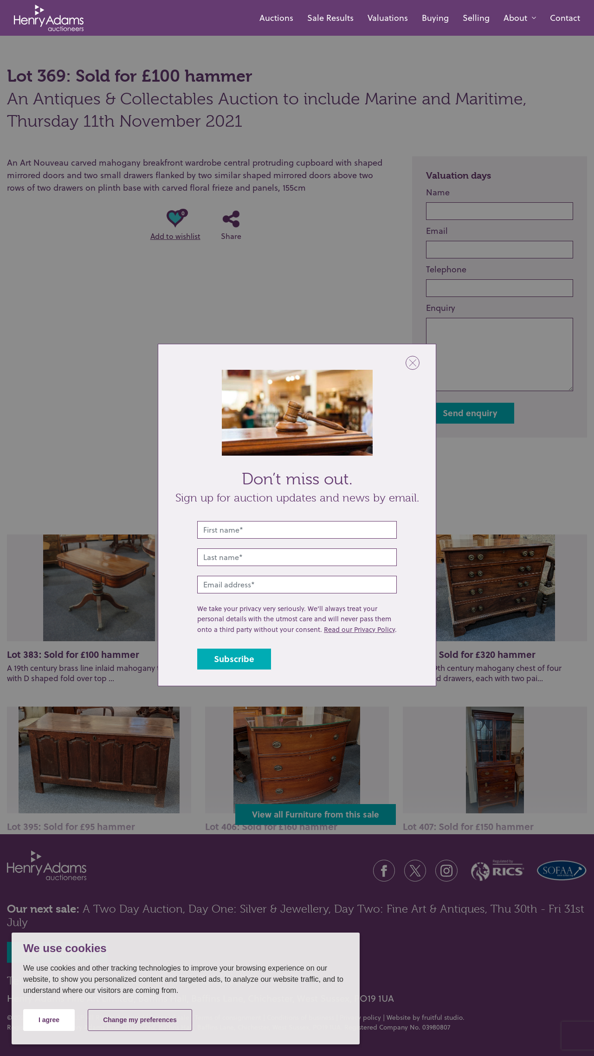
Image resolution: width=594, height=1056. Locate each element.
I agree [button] (49, 1020)
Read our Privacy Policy (359, 629)
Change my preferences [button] (140, 1020)
